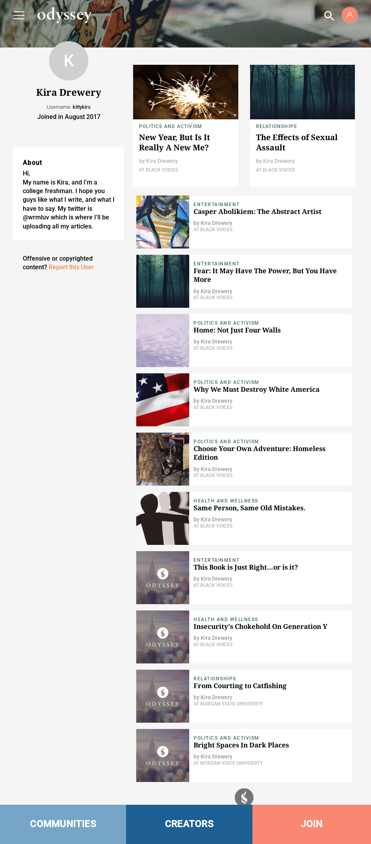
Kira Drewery (162, 161)
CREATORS (189, 823)
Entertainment (217, 204)
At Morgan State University (228, 704)
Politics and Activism (170, 126)
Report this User (71, 267)
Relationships (276, 126)
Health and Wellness (226, 501)
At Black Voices (158, 170)
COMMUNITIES (63, 823)
